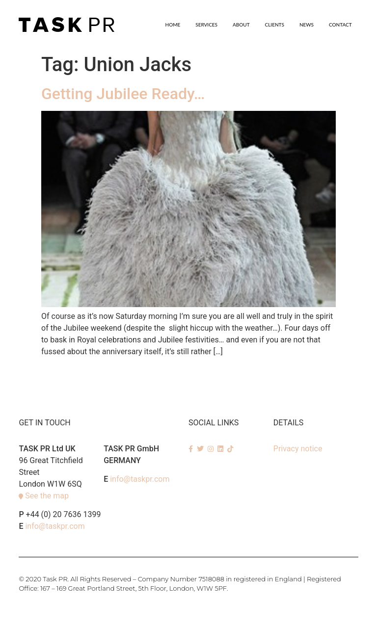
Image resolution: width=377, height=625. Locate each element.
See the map (47, 495)
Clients (274, 24)
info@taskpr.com (54, 526)
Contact (340, 24)
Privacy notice (298, 448)
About (241, 24)
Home (173, 24)
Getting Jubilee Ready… (123, 93)
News (306, 24)
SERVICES (206, 24)
